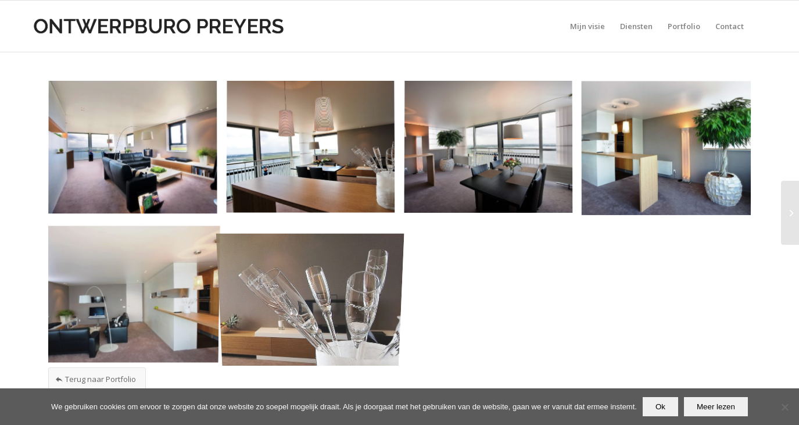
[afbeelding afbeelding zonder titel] (137, 152)
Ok (660, 406)
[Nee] (784, 407)
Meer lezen (716, 406)
